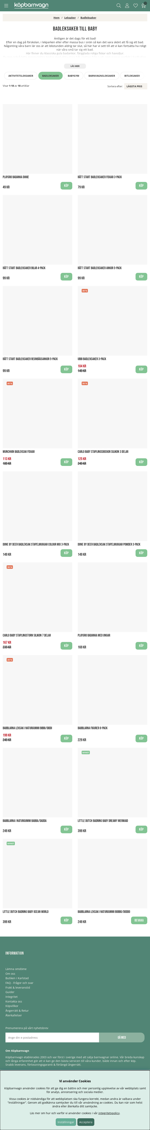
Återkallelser (13, 1015)
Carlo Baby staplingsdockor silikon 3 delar (103, 452)
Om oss (10, 973)
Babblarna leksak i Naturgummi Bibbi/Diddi (27, 728)
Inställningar (66, 1122)
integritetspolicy (109, 1113)
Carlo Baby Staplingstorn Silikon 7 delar (27, 635)
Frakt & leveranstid (17, 987)
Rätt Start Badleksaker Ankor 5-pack (99, 268)
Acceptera (85, 1122)
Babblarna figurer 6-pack (92, 728)
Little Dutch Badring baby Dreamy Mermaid (103, 821)
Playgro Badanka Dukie (16, 177)
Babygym (73, 75)
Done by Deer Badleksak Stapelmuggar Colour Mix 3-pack (36, 544)
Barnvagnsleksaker (101, 75)
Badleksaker (88, 17)
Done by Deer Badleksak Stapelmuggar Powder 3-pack (109, 544)
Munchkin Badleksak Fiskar (19, 452)
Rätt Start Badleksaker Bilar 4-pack (24, 268)
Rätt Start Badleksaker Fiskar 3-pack (100, 177)
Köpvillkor (11, 1006)
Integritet (11, 997)
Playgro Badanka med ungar (94, 635)
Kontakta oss (13, 1001)
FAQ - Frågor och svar (19, 983)
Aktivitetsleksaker (20, 75)
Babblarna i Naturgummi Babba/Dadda (24, 821)
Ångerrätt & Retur (17, 1010)
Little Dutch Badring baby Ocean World (25, 912)
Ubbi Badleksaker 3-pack (92, 359)
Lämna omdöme (16, 969)
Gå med (122, 1038)
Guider (9, 992)
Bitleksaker (132, 75)
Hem (57, 17)
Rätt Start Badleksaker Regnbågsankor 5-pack (30, 359)
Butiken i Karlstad (17, 978)
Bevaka (139, 920)
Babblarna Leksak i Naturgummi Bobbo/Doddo (104, 912)
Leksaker (70, 17)
